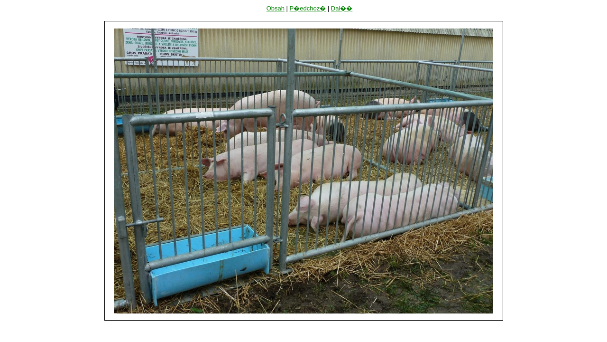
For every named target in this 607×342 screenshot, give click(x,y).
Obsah (276, 8)
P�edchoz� (308, 8)
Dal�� (342, 8)
